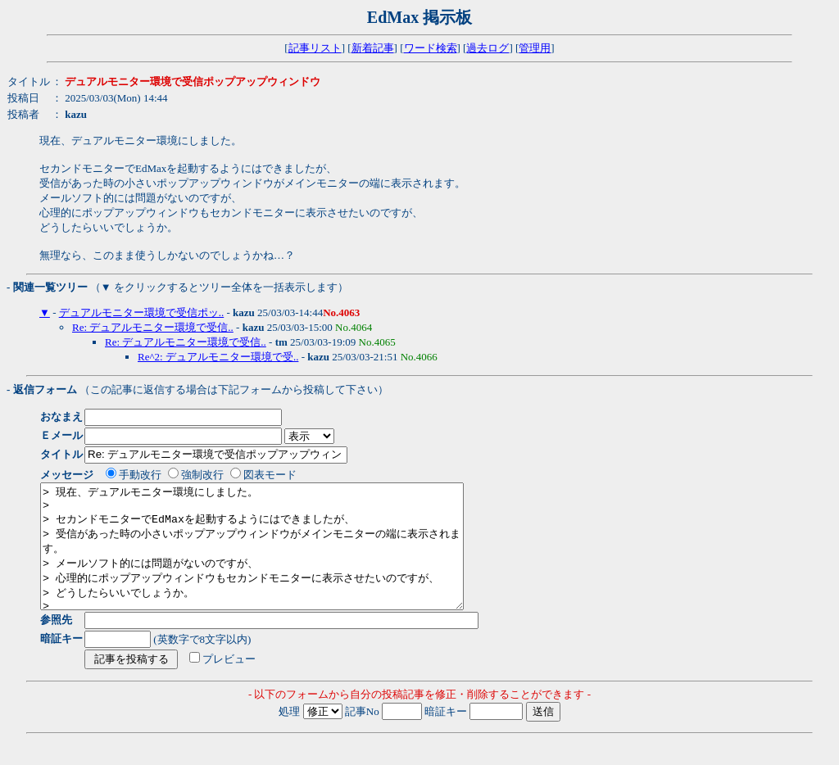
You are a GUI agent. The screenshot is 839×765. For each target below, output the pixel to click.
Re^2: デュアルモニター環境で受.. (218, 357)
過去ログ (487, 48)
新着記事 (372, 48)
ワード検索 (430, 48)
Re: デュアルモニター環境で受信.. (153, 327)
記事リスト (315, 48)
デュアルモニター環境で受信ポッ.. (141, 312)
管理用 (535, 48)
